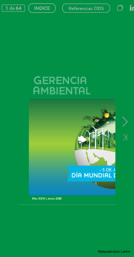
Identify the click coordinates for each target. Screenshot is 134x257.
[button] (120, 8)
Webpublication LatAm (114, 251)
